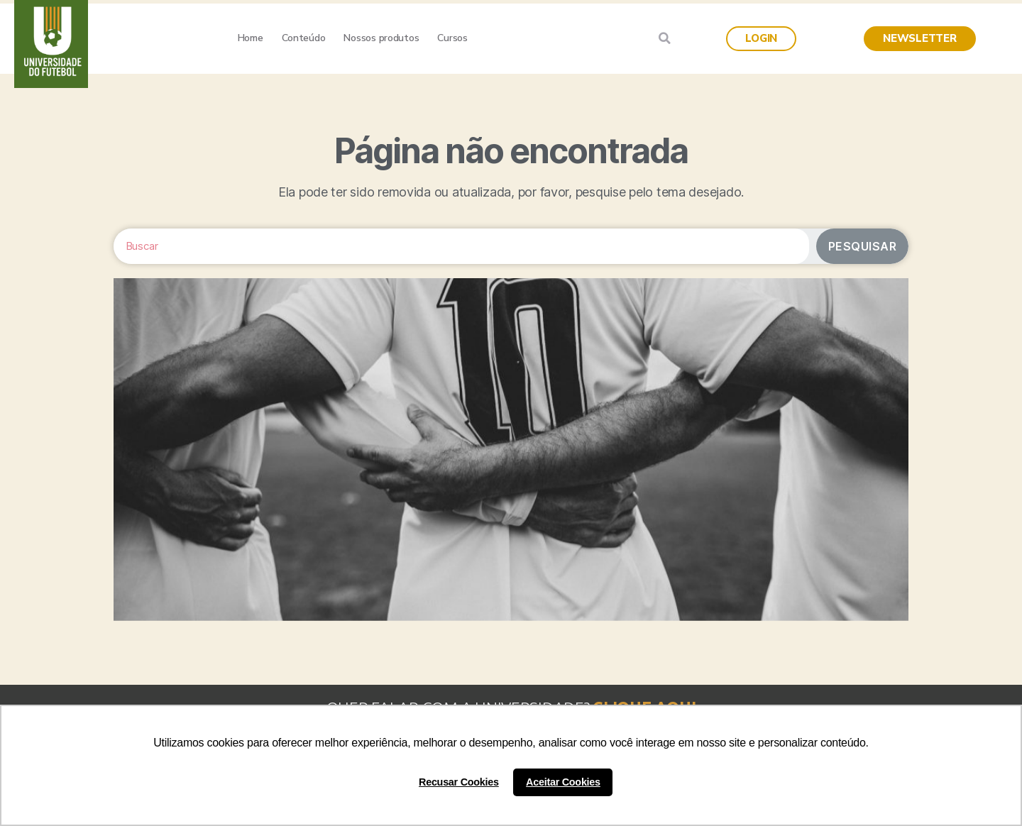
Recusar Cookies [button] (459, 782)
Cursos (452, 38)
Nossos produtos (381, 38)
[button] (761, 38)
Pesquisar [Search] (862, 246)
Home (250, 38)
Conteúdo (304, 38)
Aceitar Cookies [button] (563, 782)
